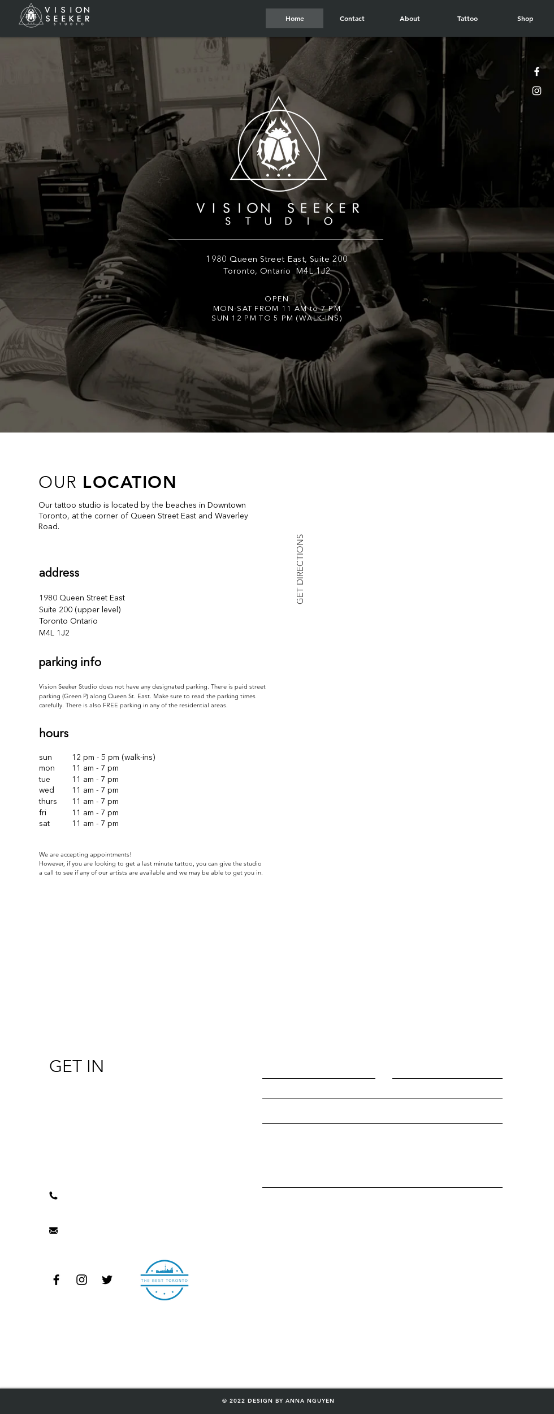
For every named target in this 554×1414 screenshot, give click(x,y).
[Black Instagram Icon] (82, 1280)
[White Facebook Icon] (537, 71)
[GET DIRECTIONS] (300, 569)
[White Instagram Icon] (537, 91)
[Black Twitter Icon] (107, 1280)
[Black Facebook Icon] (56, 1280)
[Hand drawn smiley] (164, 1279)
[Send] (383, 1215)
